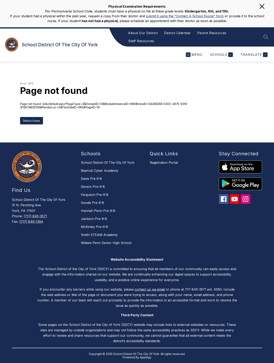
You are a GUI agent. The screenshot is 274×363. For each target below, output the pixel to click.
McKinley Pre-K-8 (94, 227)
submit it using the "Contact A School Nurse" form (185, 16)
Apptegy (145, 357)
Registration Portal (164, 163)
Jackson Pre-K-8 (94, 219)
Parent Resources (211, 33)
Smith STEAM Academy (99, 235)
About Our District (143, 33)
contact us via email (150, 289)
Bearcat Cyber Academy (99, 171)
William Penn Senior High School (106, 243)
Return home (31, 120)
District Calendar (177, 33)
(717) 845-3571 (35, 216)
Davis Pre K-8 (91, 179)
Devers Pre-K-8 (93, 187)
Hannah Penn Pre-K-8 (98, 211)
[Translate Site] (253, 54)
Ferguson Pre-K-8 (94, 195)
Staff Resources (141, 41)
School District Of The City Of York (107, 163)
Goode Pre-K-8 (92, 203)
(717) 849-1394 (31, 222)
